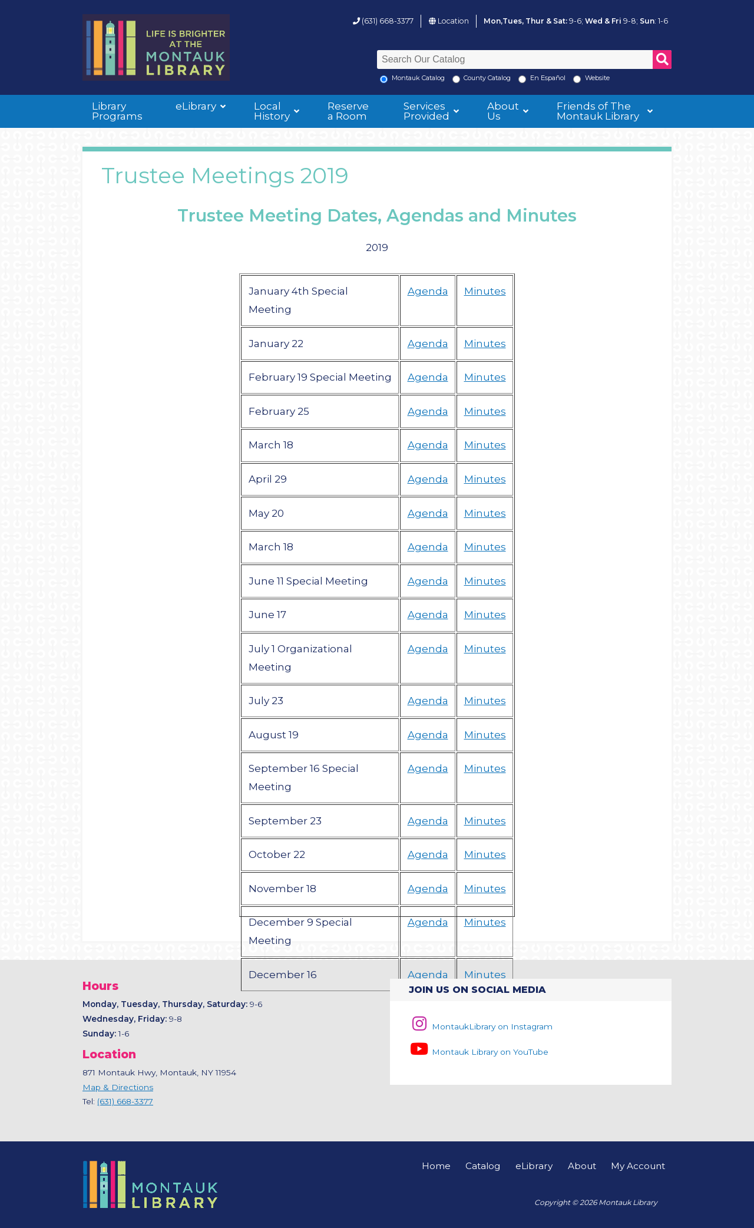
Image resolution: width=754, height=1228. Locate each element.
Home (436, 1165)
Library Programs (117, 111)
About (582, 1165)
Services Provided (426, 111)
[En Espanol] (522, 79)
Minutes (485, 291)
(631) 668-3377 (388, 20)
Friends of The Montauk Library (598, 111)
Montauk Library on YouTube (478, 1052)
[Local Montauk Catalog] (384, 79)
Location (453, 20)
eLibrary (196, 106)
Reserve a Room (348, 111)
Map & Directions (117, 1087)
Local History (272, 111)
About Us (503, 111)
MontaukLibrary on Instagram (480, 1026)
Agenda (428, 291)
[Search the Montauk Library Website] (577, 79)
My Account (638, 1165)
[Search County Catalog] (456, 79)
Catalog (482, 1165)
